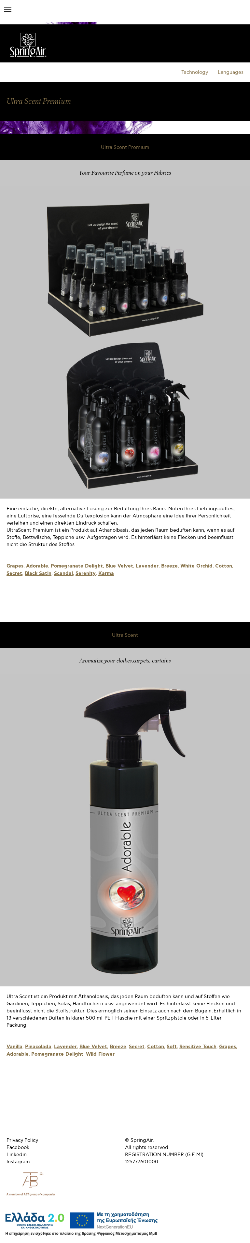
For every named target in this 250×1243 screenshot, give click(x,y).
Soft (172, 1047)
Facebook (18, 1147)
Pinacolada (38, 1047)
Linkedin (17, 1154)
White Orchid (196, 566)
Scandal (63, 573)
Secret (14, 573)
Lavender (147, 566)
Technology (194, 72)
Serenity (86, 573)
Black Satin (38, 573)
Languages (230, 72)
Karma (106, 573)
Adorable (37, 566)
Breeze (169, 566)
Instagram (18, 1162)
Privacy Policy (22, 1140)
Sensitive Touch (197, 1047)
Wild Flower (100, 1054)
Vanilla (14, 1047)
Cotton (223, 566)
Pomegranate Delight (77, 566)
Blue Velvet (119, 566)
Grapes (15, 566)
